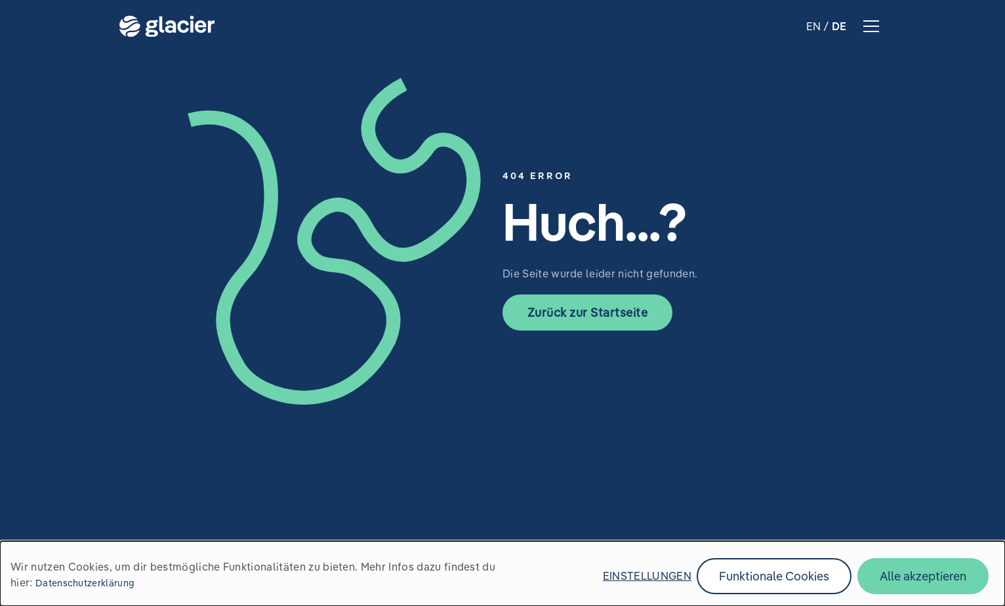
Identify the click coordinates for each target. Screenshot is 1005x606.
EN (813, 26)
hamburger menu (871, 26)
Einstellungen (647, 575)
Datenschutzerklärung (84, 583)
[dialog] (502, 573)
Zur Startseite (167, 26)
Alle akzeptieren (923, 576)
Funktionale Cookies (774, 576)
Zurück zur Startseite (587, 312)
